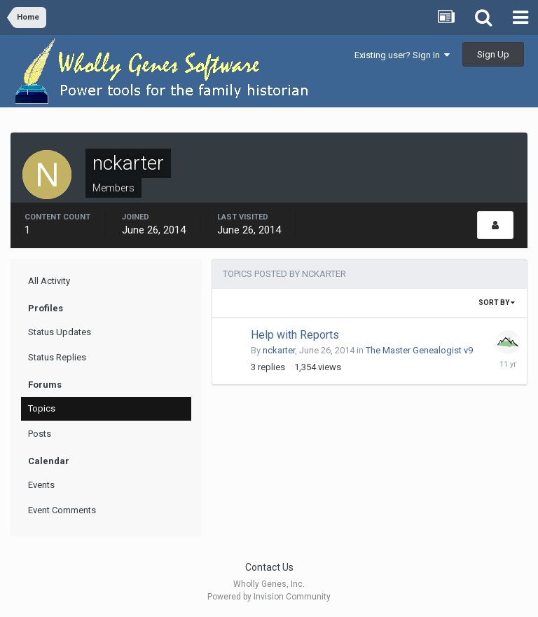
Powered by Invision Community (269, 597)
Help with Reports (295, 334)
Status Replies (57, 357)
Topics (41, 408)
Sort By (496, 302)
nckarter (279, 350)
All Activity (49, 281)
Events (41, 485)
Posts (39, 433)
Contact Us (269, 567)
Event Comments (62, 510)
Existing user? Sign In (402, 55)
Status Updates (59, 332)
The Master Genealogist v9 (419, 350)
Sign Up (493, 54)
